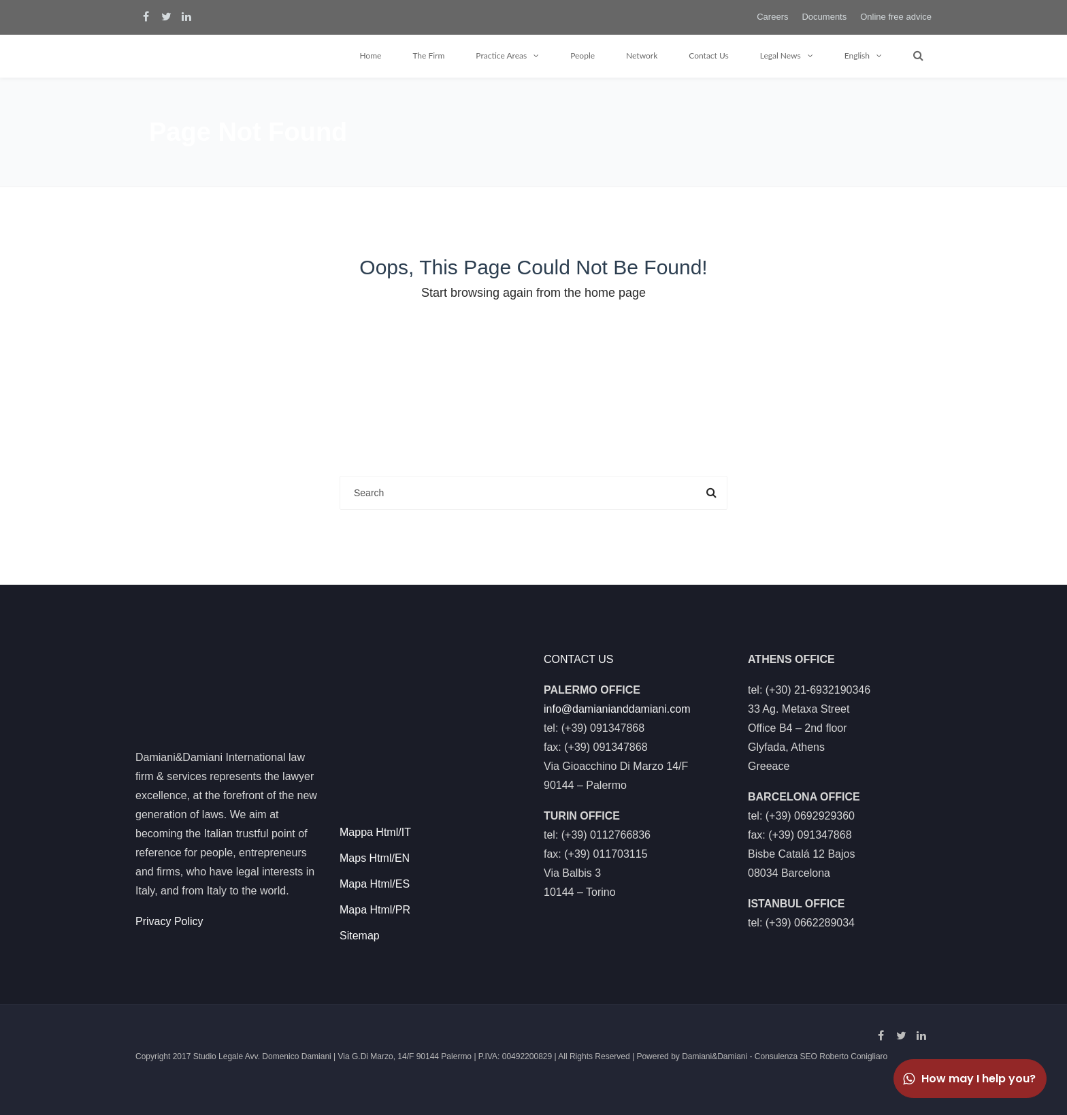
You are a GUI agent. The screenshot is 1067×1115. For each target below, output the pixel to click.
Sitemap (360, 935)
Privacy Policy (169, 921)
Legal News (780, 55)
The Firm (428, 55)
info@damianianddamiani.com (617, 709)
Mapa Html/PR (375, 910)
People (582, 55)
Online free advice (896, 17)
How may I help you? (968, 1078)
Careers (772, 17)
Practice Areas (501, 55)
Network (641, 55)
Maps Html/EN (375, 858)
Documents (824, 17)
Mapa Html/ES (375, 884)
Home (370, 55)
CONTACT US (579, 659)
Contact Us (708, 55)
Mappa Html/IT (375, 832)
